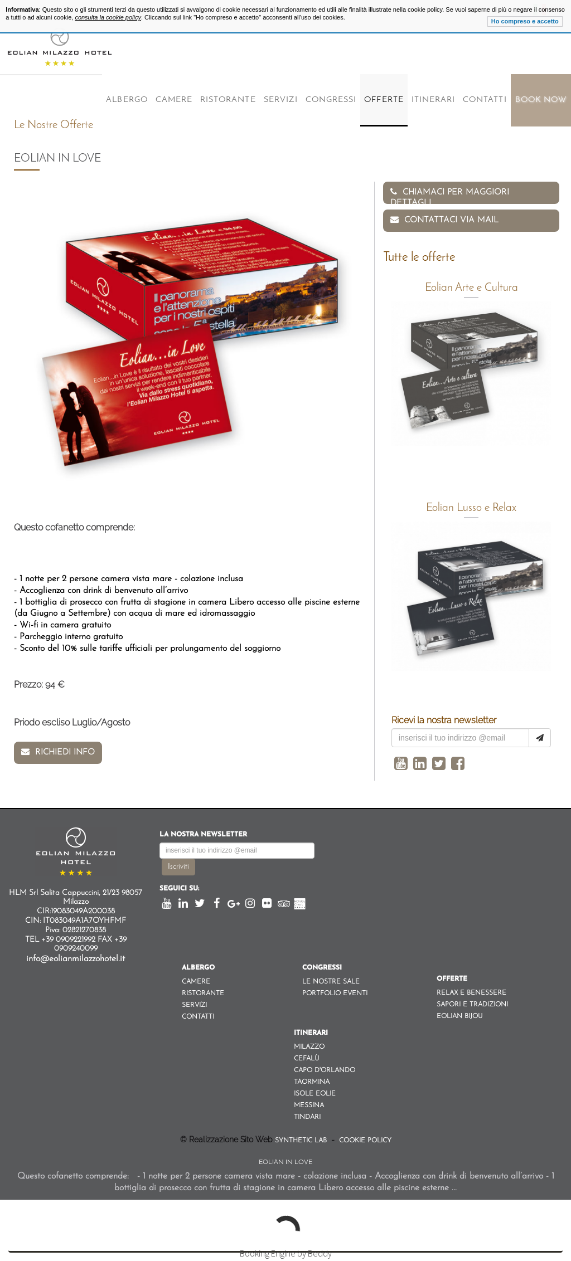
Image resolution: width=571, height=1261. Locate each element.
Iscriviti (178, 867)
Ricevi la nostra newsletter (443, 720)
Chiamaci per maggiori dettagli (449, 195)
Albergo (126, 100)
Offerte (383, 100)
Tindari (307, 1117)
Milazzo (309, 1047)
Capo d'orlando (324, 1070)
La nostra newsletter (203, 834)
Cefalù (306, 1058)
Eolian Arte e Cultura (471, 288)
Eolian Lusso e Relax (471, 508)
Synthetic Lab (302, 1140)
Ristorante (228, 100)
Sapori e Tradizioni (472, 1004)
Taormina (312, 1082)
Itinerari (433, 100)
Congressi (331, 100)
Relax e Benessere (471, 993)
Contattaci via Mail (444, 220)
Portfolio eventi (334, 993)
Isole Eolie (315, 1093)
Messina (309, 1105)
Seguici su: (179, 888)
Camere (174, 100)
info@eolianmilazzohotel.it (75, 959)
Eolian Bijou (459, 1016)
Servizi (281, 100)
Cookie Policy (364, 1140)
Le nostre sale (331, 981)
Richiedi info (58, 752)
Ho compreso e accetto (525, 21)
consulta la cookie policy (108, 17)
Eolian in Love (285, 1162)
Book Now (541, 100)
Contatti (484, 100)
